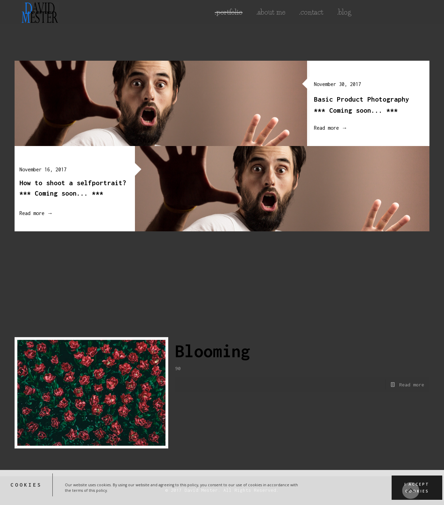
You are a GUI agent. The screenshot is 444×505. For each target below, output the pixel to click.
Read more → (326, 128)
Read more (411, 384)
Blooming (212, 351)
